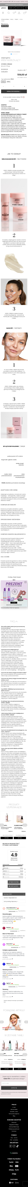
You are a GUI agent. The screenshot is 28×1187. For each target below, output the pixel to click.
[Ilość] (13, 86)
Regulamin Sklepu (14, 1124)
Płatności (14, 1122)
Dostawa (14, 1131)
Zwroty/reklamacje (14, 1127)
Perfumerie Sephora (14, 1113)
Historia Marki (14, 1109)
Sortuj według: (7, 901)
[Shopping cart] (24, 12)
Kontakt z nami (14, 1111)
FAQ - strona (14, 1138)
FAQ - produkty (14, 1140)
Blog (14, 1116)
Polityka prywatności (14, 1129)
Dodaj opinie (4, 71)
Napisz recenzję (13, 882)
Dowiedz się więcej (14, 101)
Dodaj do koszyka (14, 91)
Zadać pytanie (13, 886)
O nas (14, 1107)
